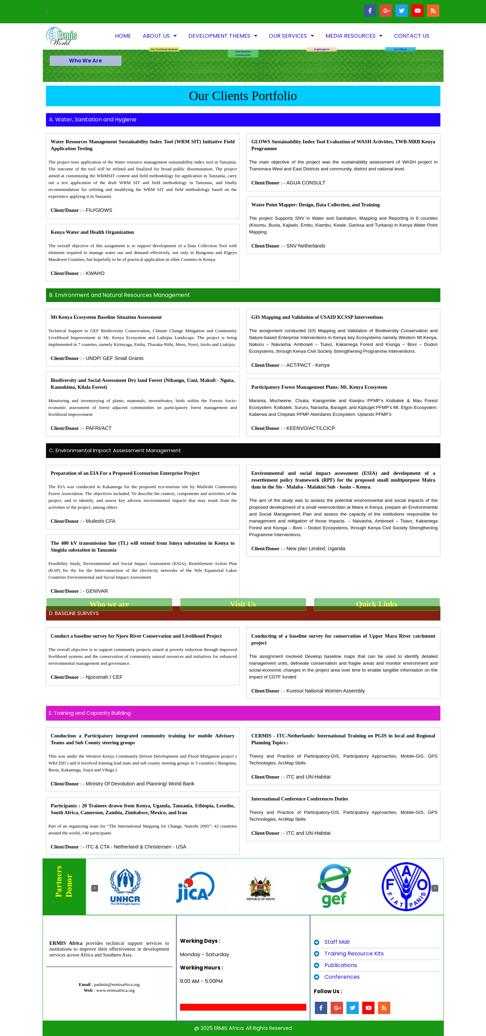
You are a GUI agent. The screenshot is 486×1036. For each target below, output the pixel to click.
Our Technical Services (164, 25)
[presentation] (94, 888)
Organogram (321, 25)
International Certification (243, 30)
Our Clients (400, 25)
